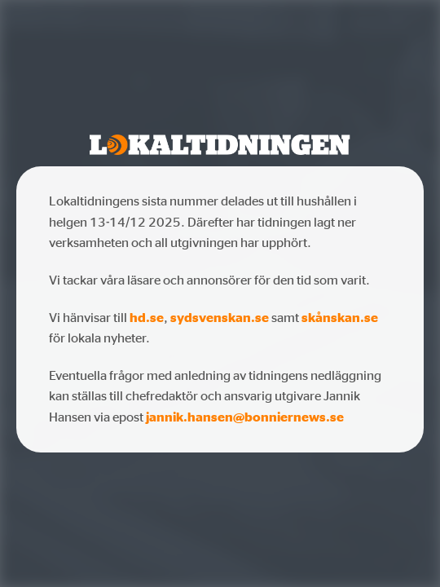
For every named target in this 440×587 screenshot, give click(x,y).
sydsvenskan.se (219, 317)
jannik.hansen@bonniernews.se (245, 416)
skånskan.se (339, 317)
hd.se (147, 317)
